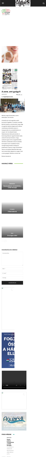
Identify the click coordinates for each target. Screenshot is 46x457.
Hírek (8, 403)
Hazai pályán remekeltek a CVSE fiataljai (12, 159)
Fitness (12, 181)
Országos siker (12, 207)
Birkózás (12, 155)
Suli (12, 205)
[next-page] (5, 213)
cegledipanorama (8, 68)
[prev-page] (3, 213)
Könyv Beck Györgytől (10, 405)
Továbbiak (8, 439)
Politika (9, 421)
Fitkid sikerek (12, 183)
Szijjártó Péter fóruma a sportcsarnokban (12, 425)
